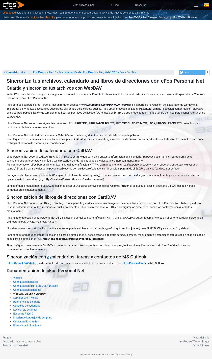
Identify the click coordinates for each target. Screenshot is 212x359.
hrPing (115, 5)
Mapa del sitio (201, 337)
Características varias (26, 321)
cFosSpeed (9, 12)
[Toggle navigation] (196, 5)
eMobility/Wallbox (83, 5)
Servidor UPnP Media (25, 297)
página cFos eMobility (42, 17)
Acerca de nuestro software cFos (21, 341)
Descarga (140, 5)
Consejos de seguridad (26, 305)
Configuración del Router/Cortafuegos (35, 285)
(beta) (22, 263)
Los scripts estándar (25, 309)
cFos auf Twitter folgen (194, 341)
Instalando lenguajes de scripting (32, 317)
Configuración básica (25, 281)
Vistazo (17, 277)
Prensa (6, 337)
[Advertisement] (106, 45)
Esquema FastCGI (23, 313)
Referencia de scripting (26, 301)
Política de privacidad (15, 345)
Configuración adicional (27, 289)
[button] (192, 72)
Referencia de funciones (27, 325)
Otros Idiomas (201, 345)
